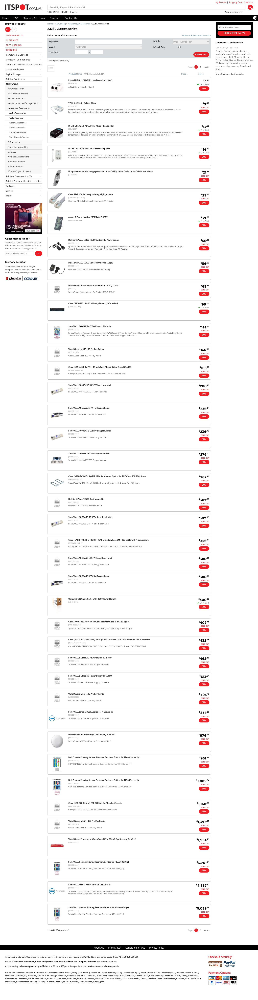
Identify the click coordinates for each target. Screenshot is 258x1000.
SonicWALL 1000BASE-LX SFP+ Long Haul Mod (89, 430)
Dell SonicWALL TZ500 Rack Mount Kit (85, 499)
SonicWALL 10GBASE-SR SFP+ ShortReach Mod (90, 517)
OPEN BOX (11, 49)
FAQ (16, 18)
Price (184, 73)
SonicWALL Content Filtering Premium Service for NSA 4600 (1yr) (98, 907)
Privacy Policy (156, 947)
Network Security (16, 88)
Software (10, 185)
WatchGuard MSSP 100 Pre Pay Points (86, 349)
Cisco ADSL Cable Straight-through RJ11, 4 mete (90, 194)
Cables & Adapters (15, 69)
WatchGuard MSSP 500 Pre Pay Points (86, 693)
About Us (99, 947)
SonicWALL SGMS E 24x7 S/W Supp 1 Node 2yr (90, 326)
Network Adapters (16, 98)
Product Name (75, 73)
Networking (60, 23)
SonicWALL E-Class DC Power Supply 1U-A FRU (90, 675)
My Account (221, 2)
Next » (206, 66)
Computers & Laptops (17, 54)
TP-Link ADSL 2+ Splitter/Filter (82, 103)
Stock (200, 73)
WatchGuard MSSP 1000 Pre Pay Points (86, 821)
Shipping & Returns (34, 18)
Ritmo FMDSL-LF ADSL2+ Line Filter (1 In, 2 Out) (90, 80)
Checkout (248, 2)
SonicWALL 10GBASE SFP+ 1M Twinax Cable (88, 408)
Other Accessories (18, 122)
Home (5, 18)
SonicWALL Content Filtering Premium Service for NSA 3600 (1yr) (98, 861)
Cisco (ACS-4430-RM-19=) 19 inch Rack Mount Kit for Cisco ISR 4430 (99, 367)
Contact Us (71, 18)
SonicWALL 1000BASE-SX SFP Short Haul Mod (89, 385)
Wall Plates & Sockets (19, 137)
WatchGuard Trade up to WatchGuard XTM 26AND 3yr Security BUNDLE (102, 839)
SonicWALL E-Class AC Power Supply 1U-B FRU (90, 657)
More (8, 195)
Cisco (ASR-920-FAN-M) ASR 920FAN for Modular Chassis (95, 803)
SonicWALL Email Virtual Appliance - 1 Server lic (90, 711)
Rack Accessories (17, 127)
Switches (12, 151)
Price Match (114, 947)
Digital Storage (13, 74)
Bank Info (55, 18)
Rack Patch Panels (17, 132)
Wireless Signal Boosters (19, 171)
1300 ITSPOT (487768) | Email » (62, 12)
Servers (9, 190)
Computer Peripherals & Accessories (24, 64)
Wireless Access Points (18, 156)
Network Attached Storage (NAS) (23, 103)
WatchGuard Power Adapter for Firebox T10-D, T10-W (93, 285)
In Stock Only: (167, 47)
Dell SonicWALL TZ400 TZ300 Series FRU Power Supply (93, 240)
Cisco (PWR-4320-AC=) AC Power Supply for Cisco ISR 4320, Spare (98, 621)
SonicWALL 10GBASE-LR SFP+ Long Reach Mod (90, 558)
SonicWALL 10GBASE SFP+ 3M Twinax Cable (88, 576)
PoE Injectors (14, 142)
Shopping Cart (235, 2)
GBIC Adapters (16, 117)
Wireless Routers (16, 166)
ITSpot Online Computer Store (104, 956)
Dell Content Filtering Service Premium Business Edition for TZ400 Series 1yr (104, 757)
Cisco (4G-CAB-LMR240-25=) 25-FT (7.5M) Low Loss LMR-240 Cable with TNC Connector (109, 639)
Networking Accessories (79, 23)
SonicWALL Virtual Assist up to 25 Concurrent (89, 884)
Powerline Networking (18, 147)
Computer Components (18, 59)
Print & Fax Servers (15, 79)
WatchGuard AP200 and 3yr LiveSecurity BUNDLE (91, 734)
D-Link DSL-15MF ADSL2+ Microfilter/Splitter (89, 148)
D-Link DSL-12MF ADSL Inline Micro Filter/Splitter (91, 125)
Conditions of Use (135, 947)
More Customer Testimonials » (230, 74)
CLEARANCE (12, 40)
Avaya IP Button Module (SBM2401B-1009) (88, 217)
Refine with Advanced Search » (196, 35)
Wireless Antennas (16, 161)
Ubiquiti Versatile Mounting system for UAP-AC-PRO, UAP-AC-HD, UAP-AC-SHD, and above (110, 171)
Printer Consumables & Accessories (23, 181)
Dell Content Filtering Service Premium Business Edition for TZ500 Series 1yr (104, 780)
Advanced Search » (234, 12)
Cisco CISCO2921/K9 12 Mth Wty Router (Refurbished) (93, 303)
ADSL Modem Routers (18, 93)
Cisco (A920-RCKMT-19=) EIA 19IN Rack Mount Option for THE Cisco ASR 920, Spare (107, 476)
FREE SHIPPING (13, 45)
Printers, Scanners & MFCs (19, 176)
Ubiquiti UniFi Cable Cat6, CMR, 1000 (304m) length (92, 598)
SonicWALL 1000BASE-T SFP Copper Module (88, 453)
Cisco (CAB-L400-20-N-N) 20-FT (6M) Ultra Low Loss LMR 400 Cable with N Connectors (108, 540)
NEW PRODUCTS (14, 35)
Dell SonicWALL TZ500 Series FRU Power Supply (90, 262)
